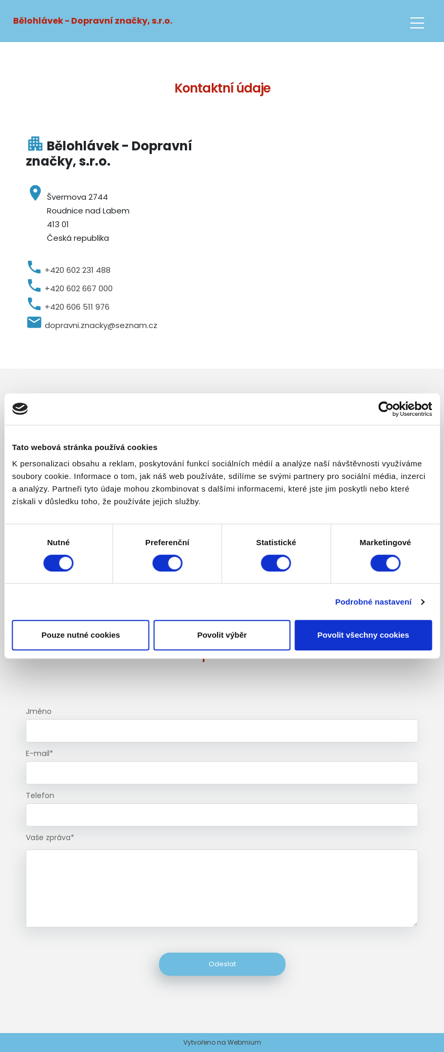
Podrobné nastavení (373, 601)
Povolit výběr (221, 634)
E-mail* (39, 753)
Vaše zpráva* (50, 837)
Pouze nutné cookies (81, 634)
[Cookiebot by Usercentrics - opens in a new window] (386, 409)
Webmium (244, 1042)
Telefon (40, 795)
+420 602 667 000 (79, 288)
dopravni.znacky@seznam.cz (101, 325)
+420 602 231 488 (78, 269)
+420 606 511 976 (77, 306)
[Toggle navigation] (417, 21)
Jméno (39, 711)
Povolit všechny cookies (363, 634)
